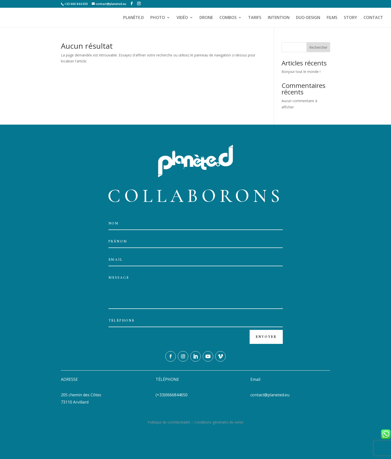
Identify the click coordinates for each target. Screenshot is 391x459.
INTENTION (279, 18)
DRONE (206, 18)
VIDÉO (182, 18)
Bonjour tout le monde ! (301, 71)
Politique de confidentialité (169, 422)
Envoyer (266, 337)
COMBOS (228, 18)
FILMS (332, 18)
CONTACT (373, 18)
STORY (350, 18)
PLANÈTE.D (133, 18)
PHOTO (157, 18)
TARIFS (254, 18)
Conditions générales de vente (219, 422)
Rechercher (318, 47)
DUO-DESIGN (308, 18)
